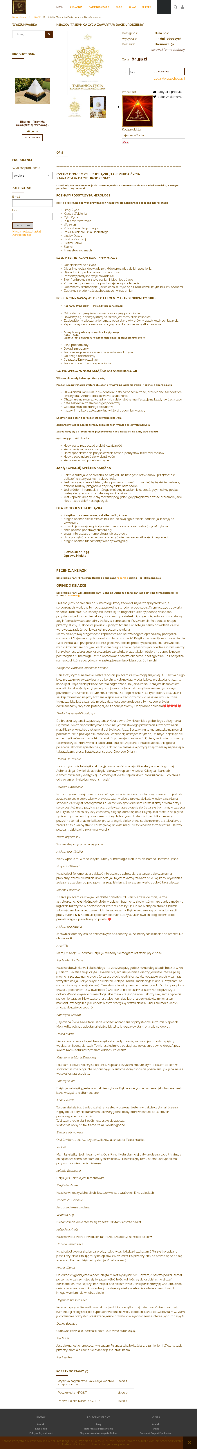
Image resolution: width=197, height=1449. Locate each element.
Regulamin (41, 1428)
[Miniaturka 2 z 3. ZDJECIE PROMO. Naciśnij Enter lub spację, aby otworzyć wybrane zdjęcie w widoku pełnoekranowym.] (98, 107)
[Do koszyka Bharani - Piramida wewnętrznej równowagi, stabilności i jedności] (32, 137)
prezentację (72, 595)
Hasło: (16, 210)
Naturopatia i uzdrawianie (98, 1428)
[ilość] (126, 71)
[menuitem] (59, 7)
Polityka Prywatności (41, 1433)
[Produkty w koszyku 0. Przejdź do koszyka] (164, 7)
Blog (98, 1424)
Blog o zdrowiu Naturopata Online (98, 1433)
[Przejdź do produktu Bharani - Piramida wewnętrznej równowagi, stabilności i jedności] (32, 95)
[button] (118, 106)
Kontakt (41, 1424)
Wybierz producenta (26, 168)
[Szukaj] (49, 34)
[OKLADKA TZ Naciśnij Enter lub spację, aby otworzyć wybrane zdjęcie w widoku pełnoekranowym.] (88, 63)
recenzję (122, 578)
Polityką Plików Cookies (109, 1441)
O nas (156, 1428)
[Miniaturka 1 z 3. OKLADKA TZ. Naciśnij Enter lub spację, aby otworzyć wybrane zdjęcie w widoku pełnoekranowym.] (75, 107)
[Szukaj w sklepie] (29, 34)
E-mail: (16, 196)
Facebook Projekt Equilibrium (156, 1433)
